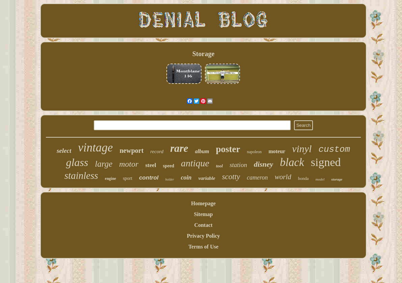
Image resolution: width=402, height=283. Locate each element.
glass (77, 162)
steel (150, 165)
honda (303, 178)
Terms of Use (203, 247)
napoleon (254, 151)
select (64, 150)
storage (336, 179)
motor (128, 164)
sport (127, 178)
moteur (276, 151)
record (156, 151)
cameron (257, 177)
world (283, 177)
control (149, 177)
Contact (203, 225)
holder (169, 179)
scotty (231, 176)
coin (186, 177)
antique (195, 163)
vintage (95, 147)
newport (131, 150)
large (103, 163)
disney (263, 164)
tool (219, 165)
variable (206, 178)
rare (179, 148)
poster (228, 149)
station (238, 164)
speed (168, 165)
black (292, 162)
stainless (81, 175)
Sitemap (203, 214)
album (202, 151)
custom (334, 149)
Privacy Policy (203, 236)
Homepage (203, 203)
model (319, 179)
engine (110, 178)
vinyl (302, 148)
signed (326, 162)
